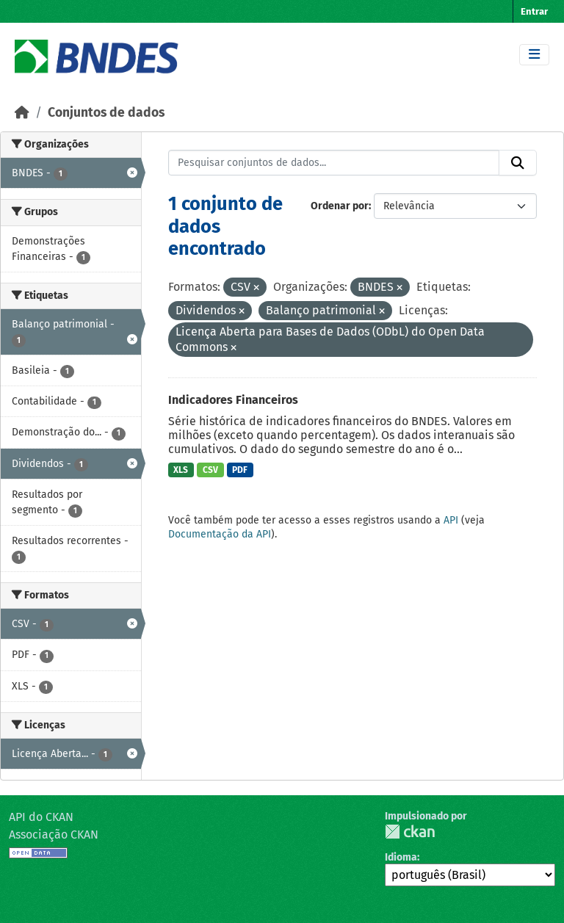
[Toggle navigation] (534, 54)
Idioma (401, 857)
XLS (180, 470)
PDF (239, 470)
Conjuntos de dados (106, 112)
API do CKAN (41, 817)
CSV (210, 470)
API (451, 520)
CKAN (410, 831)
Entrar (534, 11)
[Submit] (518, 163)
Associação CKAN (53, 834)
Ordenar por (340, 206)
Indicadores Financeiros (233, 400)
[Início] (22, 112)
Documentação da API (219, 534)
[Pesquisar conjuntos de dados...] (334, 163)
